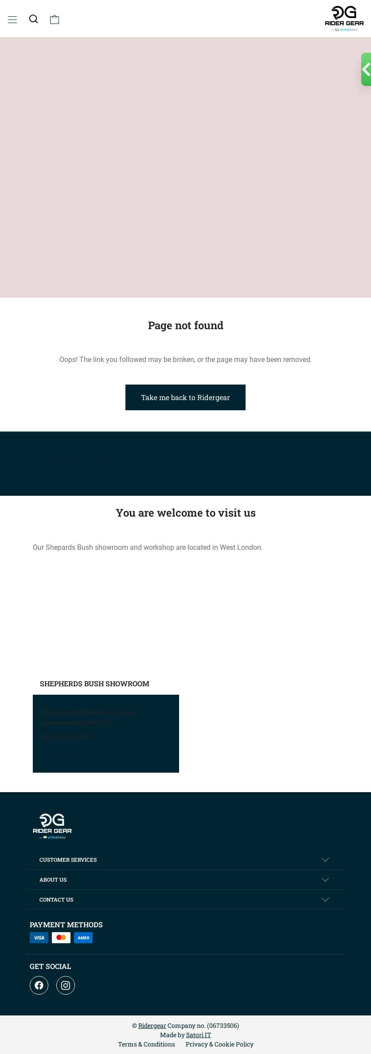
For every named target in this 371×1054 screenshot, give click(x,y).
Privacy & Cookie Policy (220, 1044)
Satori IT (198, 1035)
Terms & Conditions (146, 1044)
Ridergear (152, 1025)
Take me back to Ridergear (185, 397)
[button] (33, 18)
